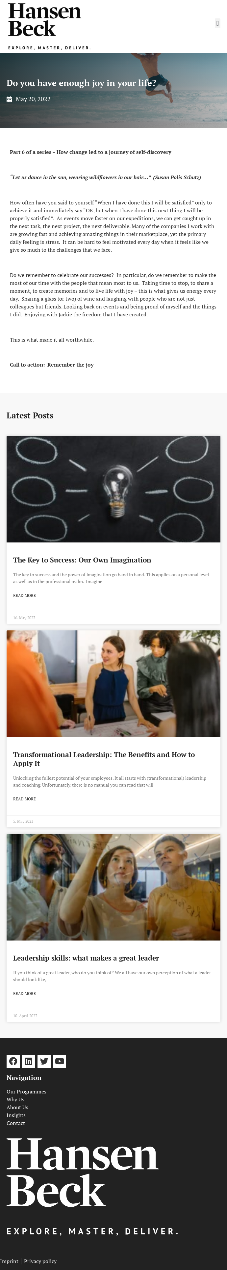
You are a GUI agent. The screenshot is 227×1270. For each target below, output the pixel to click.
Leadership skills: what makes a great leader (86, 958)
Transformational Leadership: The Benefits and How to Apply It (104, 759)
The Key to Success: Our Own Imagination (82, 559)
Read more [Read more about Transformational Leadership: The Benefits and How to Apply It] (24, 798)
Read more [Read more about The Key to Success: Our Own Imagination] (24, 595)
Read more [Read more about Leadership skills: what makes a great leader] (24, 993)
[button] (217, 23)
